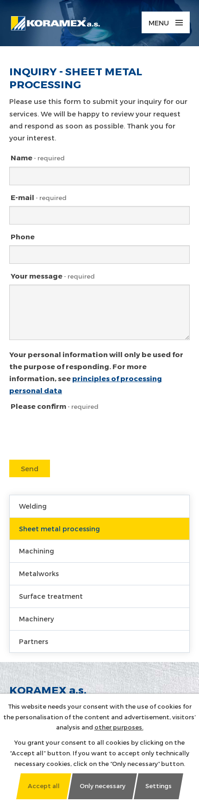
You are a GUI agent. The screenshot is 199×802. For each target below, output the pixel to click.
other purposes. (118, 727)
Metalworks (39, 573)
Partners (33, 641)
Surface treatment (51, 596)
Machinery (36, 619)
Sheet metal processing (59, 529)
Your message (53, 276)
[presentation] (79, 451)
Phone (23, 236)
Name (38, 157)
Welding (33, 506)
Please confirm (55, 406)
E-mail (39, 197)
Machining (36, 551)
